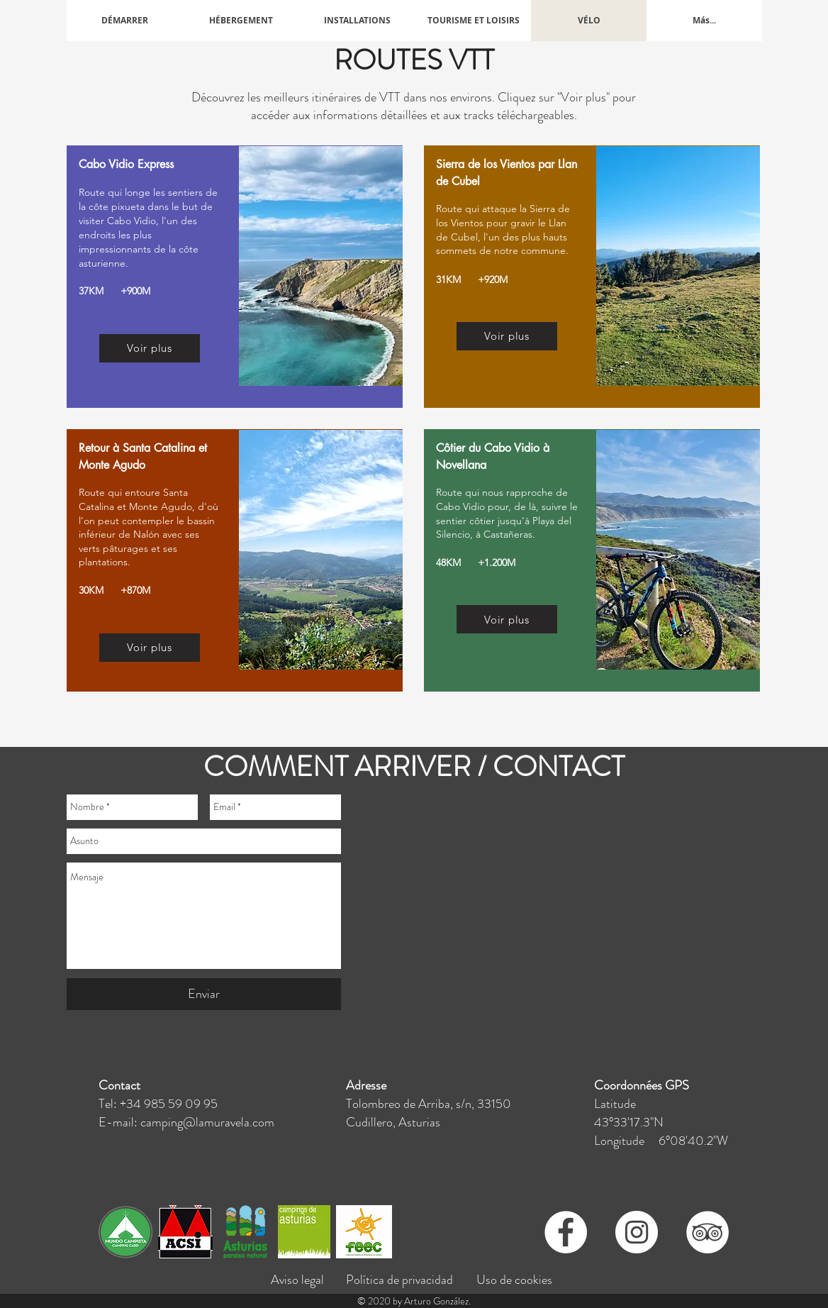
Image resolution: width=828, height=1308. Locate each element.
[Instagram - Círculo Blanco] (636, 1232)
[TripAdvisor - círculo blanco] (707, 1232)
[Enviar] (204, 994)
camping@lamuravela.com (207, 1122)
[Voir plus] (149, 348)
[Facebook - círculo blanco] (565, 1232)
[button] (241, 20)
